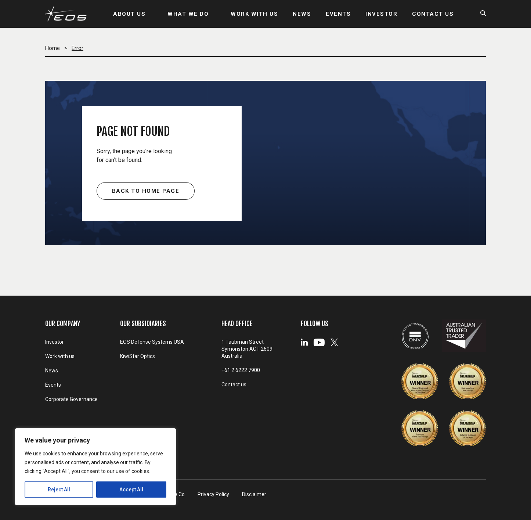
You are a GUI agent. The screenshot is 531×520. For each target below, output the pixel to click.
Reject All (59, 489)
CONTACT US (433, 14)
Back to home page (146, 191)
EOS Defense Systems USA (152, 342)
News (51, 370)
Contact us (233, 384)
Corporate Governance (71, 399)
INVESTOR (381, 14)
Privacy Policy (213, 494)
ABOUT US (129, 14)
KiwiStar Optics (137, 356)
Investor (54, 342)
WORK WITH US (254, 14)
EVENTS (338, 14)
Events (53, 385)
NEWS (302, 14)
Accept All (131, 489)
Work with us (60, 356)
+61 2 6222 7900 (240, 370)
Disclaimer (254, 494)
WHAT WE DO (188, 14)
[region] (95, 466)
